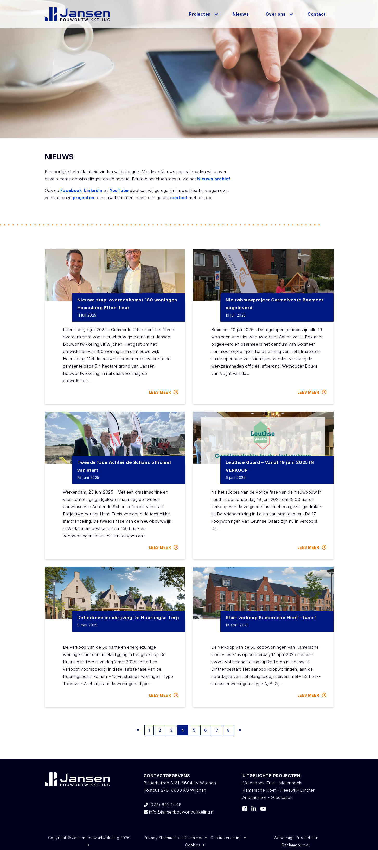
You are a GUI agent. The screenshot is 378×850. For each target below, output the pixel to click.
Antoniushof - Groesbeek (267, 797)
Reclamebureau (296, 845)
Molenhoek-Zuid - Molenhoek (272, 782)
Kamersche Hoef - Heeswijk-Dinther (278, 790)
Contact (316, 14)
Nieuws (241, 14)
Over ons (276, 14)
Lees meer (164, 392)
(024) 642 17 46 (163, 804)
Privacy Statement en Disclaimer (173, 837)
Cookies (192, 845)
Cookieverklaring (226, 837)
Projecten (200, 14)
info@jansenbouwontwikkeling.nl (179, 812)
